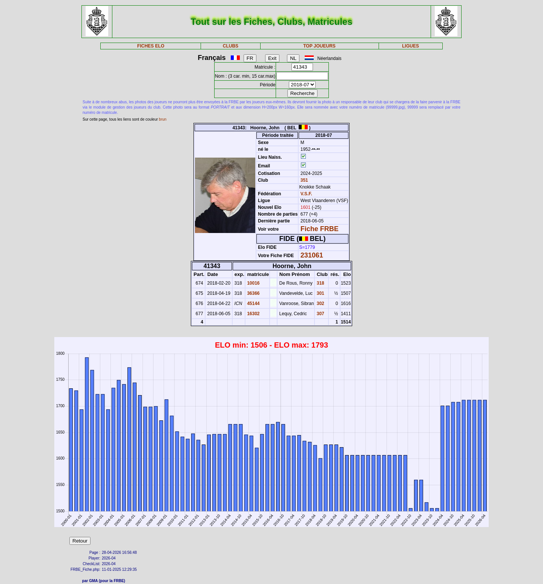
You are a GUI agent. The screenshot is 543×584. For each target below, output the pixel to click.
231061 (312, 255)
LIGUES (410, 46)
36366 (253, 293)
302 (319, 303)
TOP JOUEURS (319, 46)
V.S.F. (306, 193)
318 (319, 283)
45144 (253, 303)
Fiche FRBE (320, 229)
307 (319, 313)
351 (303, 180)
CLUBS (230, 46)
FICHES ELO (150, 46)
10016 (253, 283)
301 (319, 293)
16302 (253, 313)
